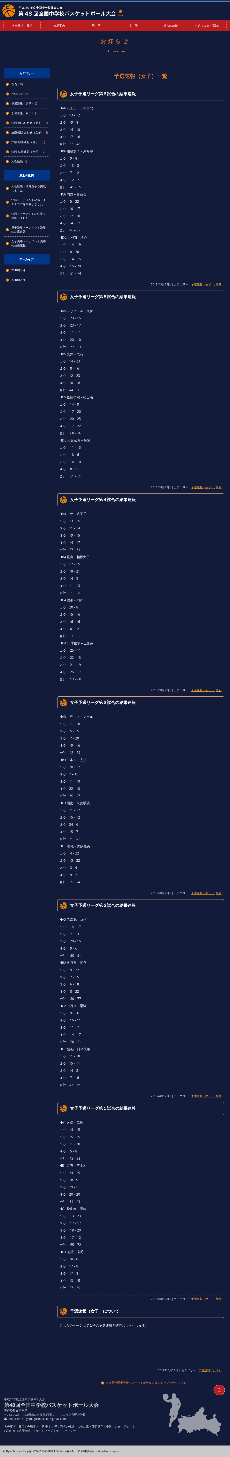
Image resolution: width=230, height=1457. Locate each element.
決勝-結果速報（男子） (26, 142)
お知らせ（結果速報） (18, 1431)
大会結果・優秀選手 (90, 1426)
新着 (14, 84)
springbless (114, 1451)
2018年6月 (18, 280)
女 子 (133, 26)
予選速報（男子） (22, 103)
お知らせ (17, 94)
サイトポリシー (66, 1431)
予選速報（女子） (22, 113)
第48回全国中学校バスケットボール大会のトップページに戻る (143, 1383)
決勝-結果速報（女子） (26, 152)
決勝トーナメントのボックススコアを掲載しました (28, 202)
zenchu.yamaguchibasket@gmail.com (41, 1419)
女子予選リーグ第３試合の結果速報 (103, 702)
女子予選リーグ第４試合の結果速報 (103, 499)
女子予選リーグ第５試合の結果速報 (103, 296)
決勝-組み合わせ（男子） (27, 123)
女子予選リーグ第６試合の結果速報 (103, 94)
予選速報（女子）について (94, 1311)
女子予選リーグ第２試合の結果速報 (103, 905)
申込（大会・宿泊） (208, 26)
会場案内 (59, 26)
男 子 (96, 26)
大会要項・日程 (22, 26)
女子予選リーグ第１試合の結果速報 (103, 1108)
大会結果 (17, 161)
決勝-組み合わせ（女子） (27, 132)
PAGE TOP (219, 1390)
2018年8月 (18, 270)
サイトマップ (44, 1431)
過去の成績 (170, 26)
